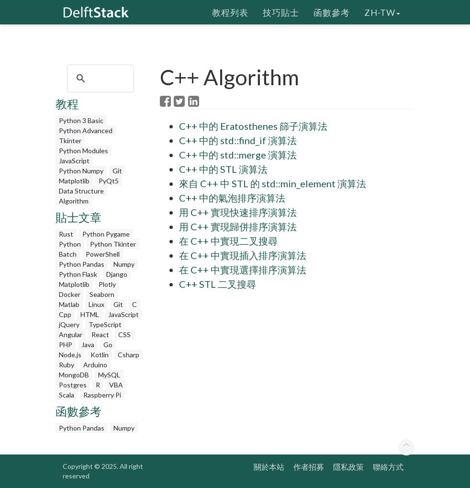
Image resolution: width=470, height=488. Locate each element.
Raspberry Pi (102, 395)
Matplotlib (74, 181)
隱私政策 (348, 466)
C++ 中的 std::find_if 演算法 (238, 140)
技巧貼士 (281, 12)
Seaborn (102, 294)
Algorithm (74, 201)
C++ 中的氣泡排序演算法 (232, 198)
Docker (69, 294)
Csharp (128, 355)
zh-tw (382, 12)
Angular (70, 334)
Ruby (66, 365)
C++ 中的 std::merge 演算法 (238, 154)
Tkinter (70, 140)
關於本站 (269, 466)
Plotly (107, 284)
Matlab (69, 304)
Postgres (73, 385)
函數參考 (331, 12)
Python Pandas (81, 264)
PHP (65, 344)
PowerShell (103, 254)
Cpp (65, 314)
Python (70, 244)
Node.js (70, 355)
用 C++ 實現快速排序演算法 (238, 212)
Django (116, 274)
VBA (116, 385)
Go (107, 344)
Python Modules (83, 151)
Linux (96, 304)
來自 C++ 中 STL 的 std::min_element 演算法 (272, 183)
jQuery (69, 324)
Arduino (95, 365)
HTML (89, 314)
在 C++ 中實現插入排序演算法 (242, 255)
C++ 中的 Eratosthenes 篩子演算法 (253, 126)
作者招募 (308, 466)
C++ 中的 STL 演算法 (223, 169)
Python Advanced (85, 130)
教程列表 (230, 12)
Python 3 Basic (81, 120)
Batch (68, 254)
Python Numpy (81, 171)
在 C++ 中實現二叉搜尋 (228, 241)
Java (87, 344)
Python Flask (78, 274)
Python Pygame (106, 234)
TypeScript (105, 324)
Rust (66, 234)
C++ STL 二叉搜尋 (217, 284)
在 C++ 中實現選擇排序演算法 (242, 269)
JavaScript (74, 161)
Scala (66, 395)
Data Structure (81, 191)
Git (117, 171)
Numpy (123, 264)
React (100, 334)
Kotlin (99, 355)
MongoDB (74, 375)
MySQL (109, 375)
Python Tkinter (113, 244)
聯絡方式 (388, 466)
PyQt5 (109, 181)
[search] (99, 78)
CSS (124, 334)
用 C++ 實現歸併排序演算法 (238, 226)
